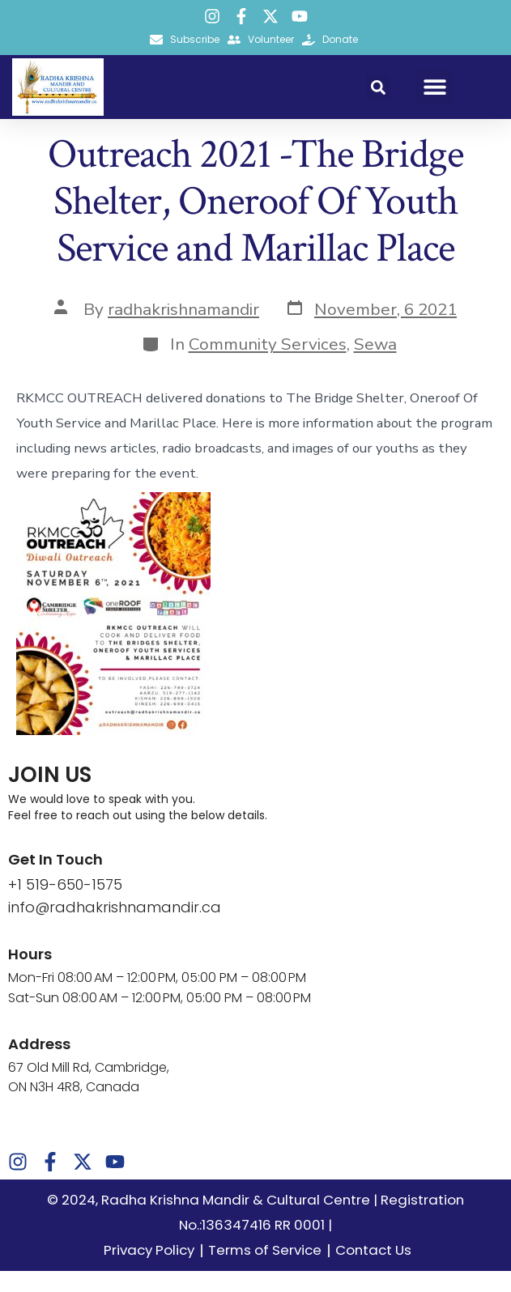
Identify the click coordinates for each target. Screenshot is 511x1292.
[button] (378, 87)
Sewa (375, 365)
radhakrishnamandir (183, 329)
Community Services (268, 365)
